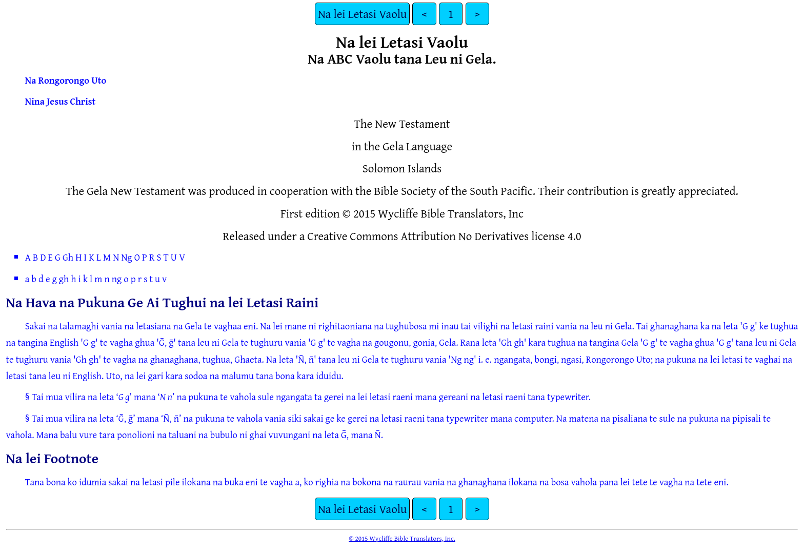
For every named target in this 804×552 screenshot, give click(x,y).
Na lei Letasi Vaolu (362, 13)
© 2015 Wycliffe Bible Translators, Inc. (402, 538)
